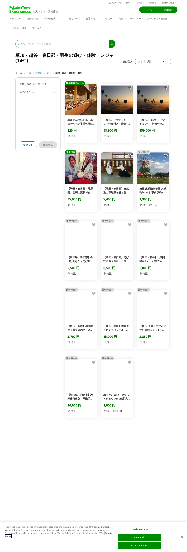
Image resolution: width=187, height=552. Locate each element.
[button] (129, 3)
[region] (93, 537)
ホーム (19, 73)
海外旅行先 (50, 18)
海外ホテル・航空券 (157, 18)
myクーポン (115, 2)
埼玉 (49, 73)
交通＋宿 (90, 18)
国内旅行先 (32, 18)
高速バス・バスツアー (130, 18)
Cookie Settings (139, 529)
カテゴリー (15, 18)
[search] (112, 44)
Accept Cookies (139, 545)
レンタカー (106, 18)
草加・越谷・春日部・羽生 (68, 73)
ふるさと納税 (19, 27)
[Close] (181, 536)
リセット (28, 145)
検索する (48, 145)
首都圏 (39, 73)
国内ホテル (74, 18)
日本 (29, 73)
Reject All (139, 537)
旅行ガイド (37, 27)
